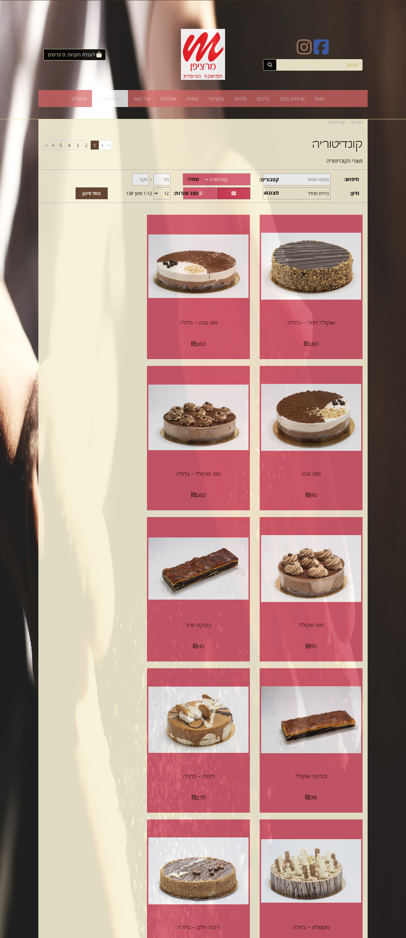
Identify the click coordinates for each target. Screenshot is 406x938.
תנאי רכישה (268, 860)
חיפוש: (351, 179)
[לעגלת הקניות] (74, 54)
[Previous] (102, 145)
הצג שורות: (186, 193)
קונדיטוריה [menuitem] (110, 98)
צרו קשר (189, 853)
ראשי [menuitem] (320, 98)
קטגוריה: (269, 179)
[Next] (53, 145)
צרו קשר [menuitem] (141, 98)
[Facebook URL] (321, 51)
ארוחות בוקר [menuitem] (291, 98)
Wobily (207, 933)
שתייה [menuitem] (192, 98)
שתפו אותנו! (185, 860)
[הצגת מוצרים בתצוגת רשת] (234, 193)
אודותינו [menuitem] (168, 98)
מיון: (354, 193)
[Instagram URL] (304, 51)
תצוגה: (271, 192)
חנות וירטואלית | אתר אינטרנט (178, 933)
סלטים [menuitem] (240, 98)
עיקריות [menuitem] (216, 98)
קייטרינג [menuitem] (79, 98)
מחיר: (193, 179)
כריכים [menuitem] (263, 98)
